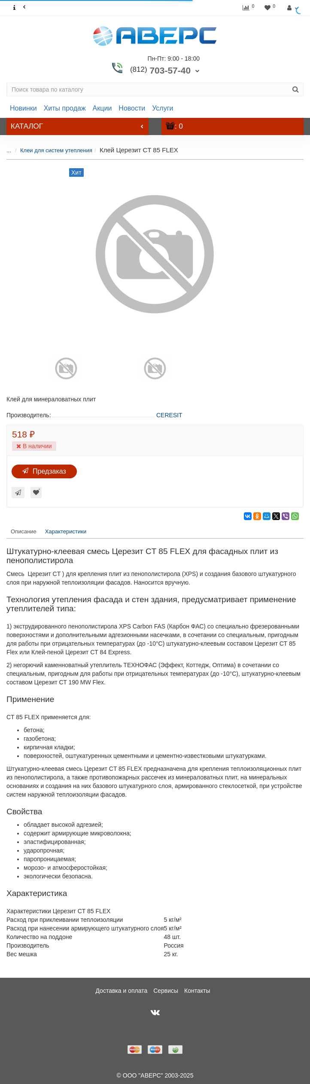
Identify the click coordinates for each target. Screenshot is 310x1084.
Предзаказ (44, 471)
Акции (102, 108)
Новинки (23, 108)
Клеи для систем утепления (56, 150)
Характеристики (65, 531)
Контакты (197, 990)
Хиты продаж (65, 108)
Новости (132, 108)
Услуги (162, 108)
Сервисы (165, 990)
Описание (23, 531)
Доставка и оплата (121, 990)
